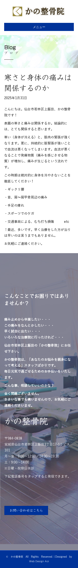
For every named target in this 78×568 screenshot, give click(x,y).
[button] (26, 510)
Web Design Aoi (39, 561)
